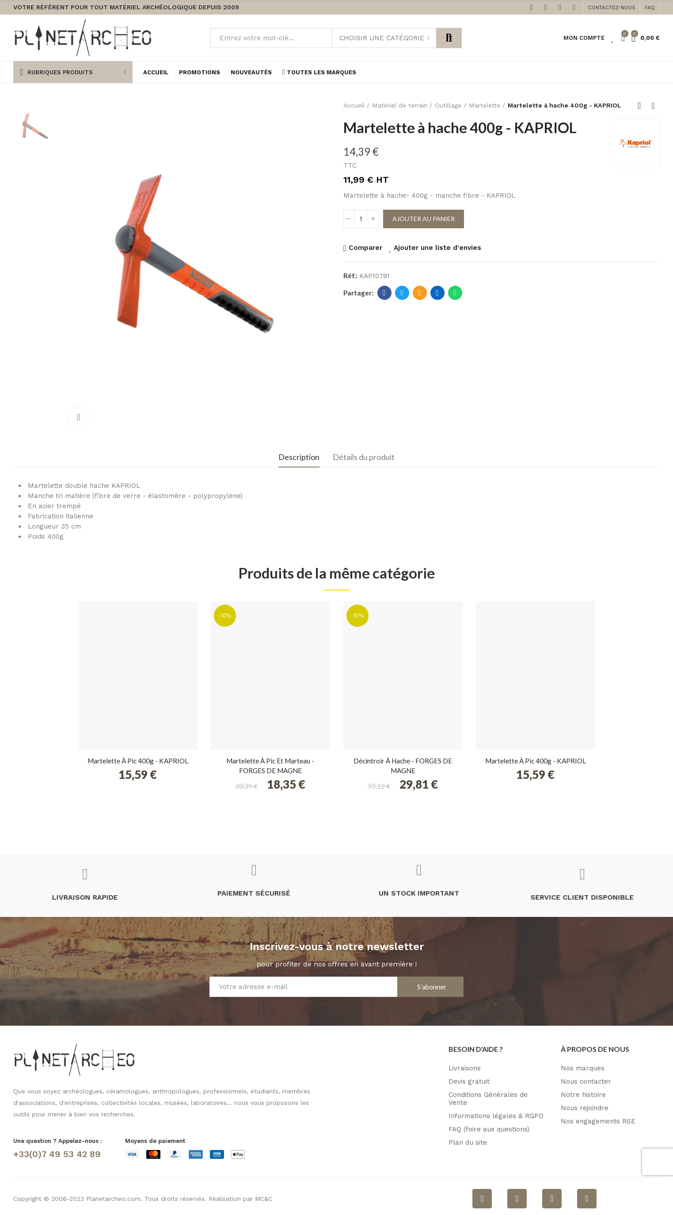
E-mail (419, 293)
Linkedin (437, 293)
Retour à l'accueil (642, 105)
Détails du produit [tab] (364, 457)
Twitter (401, 293)
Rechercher (449, 38)
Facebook (384, 293)
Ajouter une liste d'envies (437, 248)
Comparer (365, 248)
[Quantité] (361, 219)
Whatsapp (454, 293)
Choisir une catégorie (381, 38)
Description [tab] (298, 457)
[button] (611, 7)
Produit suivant (653, 105)
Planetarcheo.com (113, 1198)
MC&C (263, 1198)
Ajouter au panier (423, 218)
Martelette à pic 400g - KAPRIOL (137, 761)
